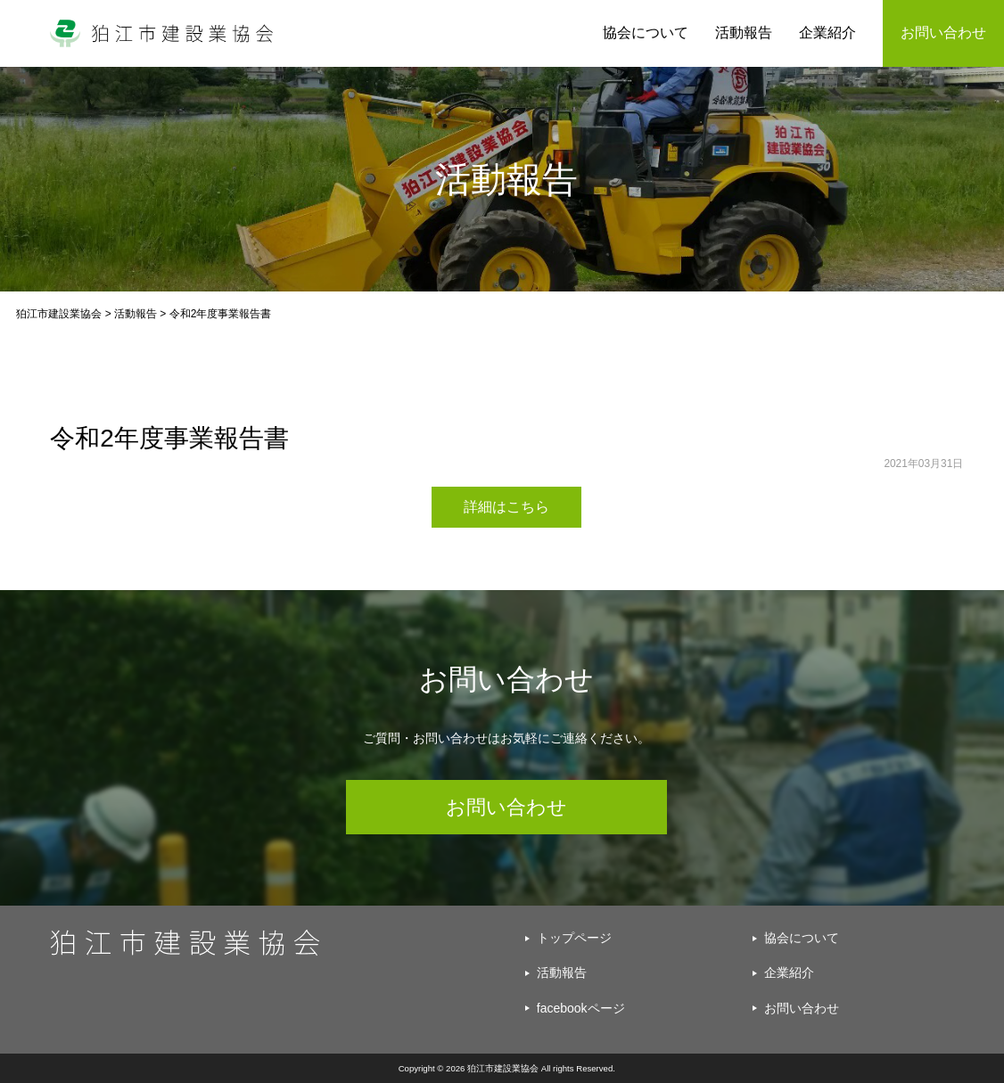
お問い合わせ (506, 807)
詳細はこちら (506, 506)
